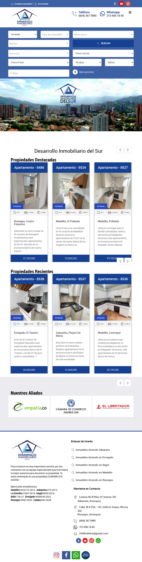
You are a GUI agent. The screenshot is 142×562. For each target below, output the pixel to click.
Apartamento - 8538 (29, 279)
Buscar (103, 43)
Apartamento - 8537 (71, 279)
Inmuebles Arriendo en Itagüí (90, 465)
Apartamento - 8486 (29, 167)
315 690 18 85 (115, 15)
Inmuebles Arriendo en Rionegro (92, 480)
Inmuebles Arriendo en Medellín (91, 473)
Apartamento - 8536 (113, 279)
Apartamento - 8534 (71, 167)
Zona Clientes (41, 4)
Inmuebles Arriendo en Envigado (92, 458)
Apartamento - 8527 (113, 167)
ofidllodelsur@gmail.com (93, 533)
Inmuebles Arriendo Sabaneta (90, 450)
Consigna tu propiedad (21, 4)
